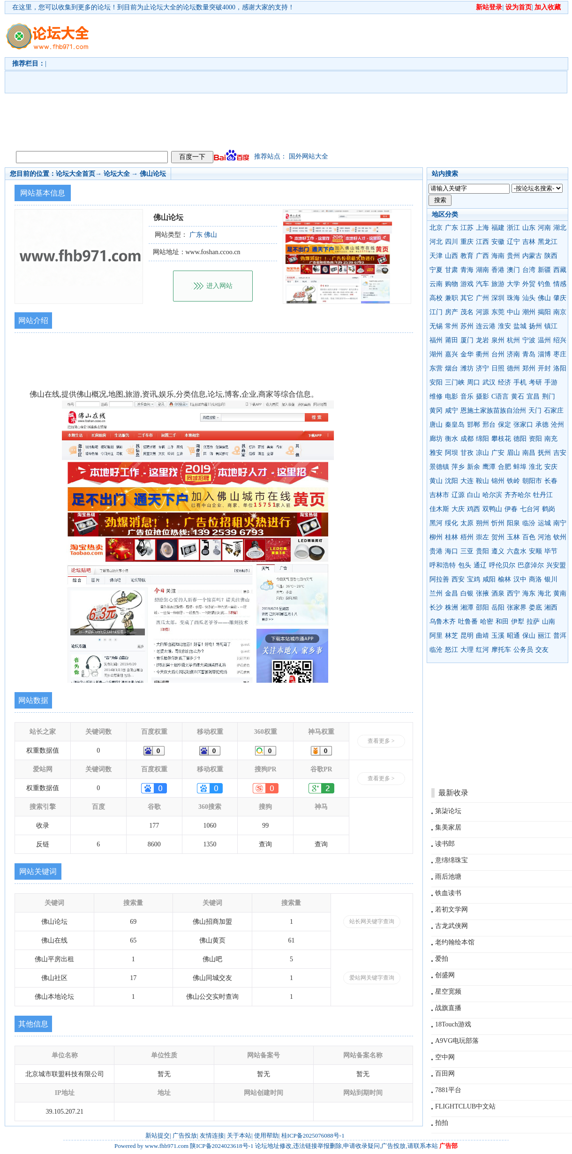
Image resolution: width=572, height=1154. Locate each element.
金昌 (451, 593)
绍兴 (559, 340)
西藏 (559, 269)
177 (154, 825)
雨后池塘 (448, 876)
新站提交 (157, 1135)
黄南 (559, 593)
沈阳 (451, 480)
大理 (467, 649)
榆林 (504, 579)
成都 (467, 438)
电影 (451, 396)
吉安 (559, 452)
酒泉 (497, 593)
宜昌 (533, 396)
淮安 (504, 326)
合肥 (504, 466)
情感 (559, 283)
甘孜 (467, 452)
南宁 (559, 523)
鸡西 (473, 509)
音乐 (467, 396)
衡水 (451, 438)
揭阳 (544, 312)
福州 (436, 340)
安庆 (550, 466)
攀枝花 (501, 438)
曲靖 (482, 635)
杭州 (513, 340)
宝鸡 (473, 579)
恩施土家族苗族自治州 (493, 410)
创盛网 (445, 975)
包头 (464, 565)
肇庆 (559, 298)
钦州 (559, 537)
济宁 (482, 368)
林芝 (451, 635)
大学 (513, 283)
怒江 (451, 649)
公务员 (523, 649)
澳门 (513, 269)
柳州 (436, 537)
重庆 (467, 241)
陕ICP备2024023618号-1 (221, 1145)
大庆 (458, 509)
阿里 (436, 635)
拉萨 (533, 621)
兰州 (436, 593)
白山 (473, 494)
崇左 (482, 537)
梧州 (467, 537)
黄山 (436, 480)
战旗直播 (448, 1007)
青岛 (528, 354)
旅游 (497, 283)
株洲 (451, 607)
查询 (265, 844)
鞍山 (482, 480)
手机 (520, 382)
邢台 (489, 424)
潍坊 (467, 368)
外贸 (528, 283)
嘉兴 (451, 354)
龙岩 (482, 340)
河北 (436, 241)
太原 (467, 523)
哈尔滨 (492, 494)
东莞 (497, 312)
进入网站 (219, 285)
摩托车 (501, 649)
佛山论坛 (153, 173)
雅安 (436, 452)
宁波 (528, 340)
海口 (451, 551)
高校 (436, 298)
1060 (210, 825)
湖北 (559, 227)
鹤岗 (548, 509)
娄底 (535, 607)
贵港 (436, 551)
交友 (542, 649)
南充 (550, 438)
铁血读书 (448, 893)
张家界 (517, 607)
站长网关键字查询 (371, 921)
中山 (513, 312)
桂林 (451, 537)
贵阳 (482, 551)
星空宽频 (448, 991)
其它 (467, 298)
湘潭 (467, 607)
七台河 (530, 509)
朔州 (482, 523)
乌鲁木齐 (442, 621)
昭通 (513, 635)
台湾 (528, 269)
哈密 (486, 621)
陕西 (550, 255)
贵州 (513, 255)
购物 (451, 283)
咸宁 (451, 410)
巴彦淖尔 (531, 565)
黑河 (436, 523)
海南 (497, 255)
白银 (467, 593)
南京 (559, 312)
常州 (451, 326)
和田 (502, 621)
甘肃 (451, 269)
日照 (497, 368)
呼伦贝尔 (502, 565)
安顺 (535, 551)
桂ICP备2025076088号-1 (313, 1135)
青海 (467, 269)
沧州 (557, 424)
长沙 (436, 607)
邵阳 (482, 607)
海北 (544, 593)
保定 (504, 424)
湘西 (550, 607)
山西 (451, 255)
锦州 (497, 480)
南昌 (528, 452)
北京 (436, 227)
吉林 (528, 241)
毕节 (550, 551)
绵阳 (482, 438)
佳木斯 (439, 509)
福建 (497, 227)
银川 (550, 579)
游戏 (467, 283)
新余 (473, 466)
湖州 (436, 354)
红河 (482, 649)
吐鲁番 (468, 621)
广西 (482, 255)
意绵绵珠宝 (451, 860)
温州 (544, 340)
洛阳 (559, 368)
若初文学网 (451, 909)
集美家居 (448, 827)
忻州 (497, 523)
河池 (544, 537)
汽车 (482, 283)
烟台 (451, 368)
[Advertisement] (296, 80)
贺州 (497, 537)
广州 (482, 298)
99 (265, 825)
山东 (528, 227)
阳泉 (513, 523)
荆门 (548, 396)
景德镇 (439, 466)
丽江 (544, 635)
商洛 (535, 579)
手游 (550, 382)
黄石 (517, 396)
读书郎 (445, 843)
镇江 (550, 326)
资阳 (535, 438)
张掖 (482, 593)
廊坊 (436, 438)
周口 (473, 382)
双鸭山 (492, 509)
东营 (436, 368)
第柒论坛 (448, 811)
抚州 (544, 452)
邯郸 (473, 424)
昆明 (467, 635)
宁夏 (436, 269)
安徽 (497, 241)
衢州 (482, 354)
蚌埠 (520, 466)
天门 (535, 410)
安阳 (436, 382)
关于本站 (239, 1135)
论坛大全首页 (75, 173)
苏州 (467, 326)
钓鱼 (544, 283)
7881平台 (448, 1090)
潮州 (528, 312)
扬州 (535, 326)
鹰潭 (489, 466)
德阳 (520, 438)
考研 (535, 382)
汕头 (528, 298)
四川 (451, 241)
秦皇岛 (455, 424)
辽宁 (513, 241)
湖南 (482, 269)
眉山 (513, 452)
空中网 (445, 1057)
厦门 (467, 340)
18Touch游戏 (453, 1024)
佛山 (544, 298)
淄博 (544, 354)
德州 (513, 368)
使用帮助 (266, 1135)
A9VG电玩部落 (457, 1040)
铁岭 (513, 480)
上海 (482, 227)
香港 (497, 269)
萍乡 (458, 466)
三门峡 (455, 382)
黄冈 (436, 410)
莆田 (451, 340)
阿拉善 (439, 579)
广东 (451, 227)
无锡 (436, 326)
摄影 (482, 396)
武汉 (489, 382)
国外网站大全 (308, 156)
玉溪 (497, 635)
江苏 (467, 227)
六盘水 (517, 551)
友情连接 (212, 1135)
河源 (482, 312)
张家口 (523, 424)
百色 (528, 537)
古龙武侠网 (451, 925)
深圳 (497, 298)
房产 (451, 312)
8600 (154, 844)
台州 (497, 354)
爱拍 (441, 958)
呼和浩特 (442, 565)
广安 (497, 452)
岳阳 (497, 607)
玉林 (513, 537)
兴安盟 (556, 565)
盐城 (520, 326)
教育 (467, 255)
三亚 (467, 551)
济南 (513, 354)
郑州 (528, 368)
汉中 (520, 579)
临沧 (436, 649)
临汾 (528, 523)
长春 (550, 480)
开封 (544, 368)
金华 (467, 354)
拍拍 (441, 1122)
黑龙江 (547, 241)
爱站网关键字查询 (371, 977)
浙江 (513, 227)
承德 (542, 424)
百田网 (445, 1073)
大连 (467, 480)
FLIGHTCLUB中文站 (465, 1106)
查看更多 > (381, 741)
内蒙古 (532, 255)
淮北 (535, 466)
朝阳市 (532, 480)
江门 (436, 312)
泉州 (497, 340)
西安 (458, 579)
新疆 (544, 269)
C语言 (500, 396)
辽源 (458, 494)
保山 (528, 635)
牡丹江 (543, 494)
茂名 (467, 312)
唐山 (436, 424)
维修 (436, 396)
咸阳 (489, 579)
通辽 (480, 565)
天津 (436, 255)
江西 (482, 241)
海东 (528, 593)
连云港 (486, 326)
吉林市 (439, 494)
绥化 (451, 523)
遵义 (497, 551)
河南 (544, 227)
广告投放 (185, 1135)
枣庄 (559, 354)
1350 (210, 844)
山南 (548, 621)
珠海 (513, 298)
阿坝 (451, 452)
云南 (436, 283)
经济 (504, 382)
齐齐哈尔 (517, 494)
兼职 (451, 298)
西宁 (513, 593)
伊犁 (517, 621)
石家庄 (554, 410)
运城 (544, 523)
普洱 (559, 635)
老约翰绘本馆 (454, 942)
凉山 (482, 452)
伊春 (511, 509)
